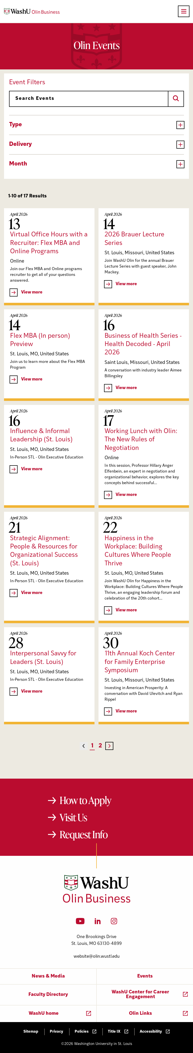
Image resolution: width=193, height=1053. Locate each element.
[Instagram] (114, 923)
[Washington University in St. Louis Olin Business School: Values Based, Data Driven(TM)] (96, 902)
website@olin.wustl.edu (97, 956)
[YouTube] (80, 923)
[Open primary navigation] (183, 11)
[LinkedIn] (98, 923)
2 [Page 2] (100, 746)
